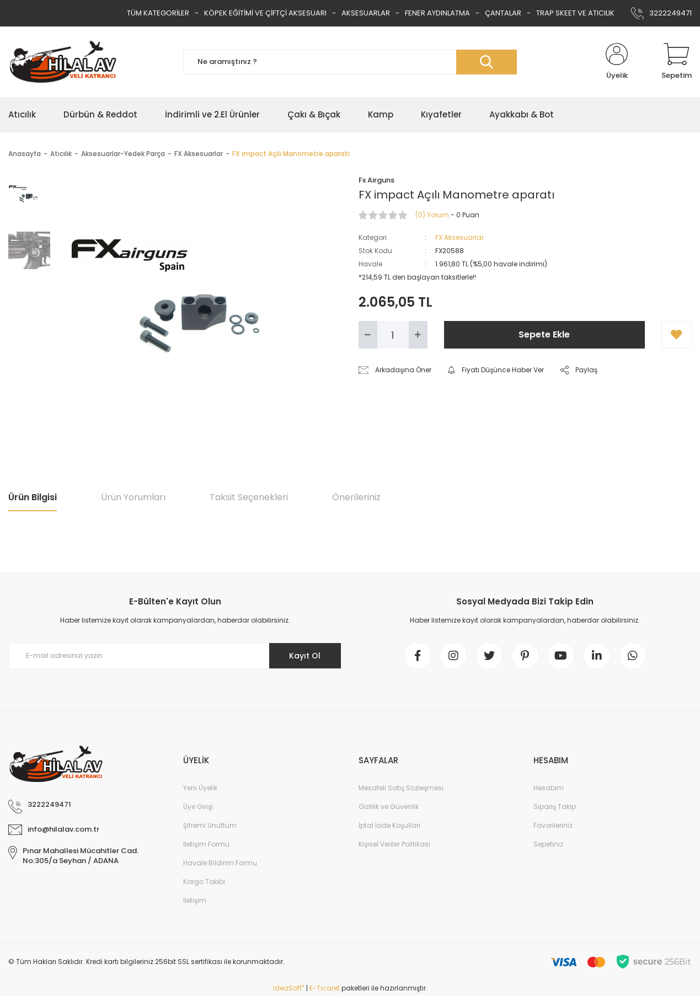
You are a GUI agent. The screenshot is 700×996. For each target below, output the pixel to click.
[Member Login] (616, 62)
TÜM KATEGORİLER (158, 13)
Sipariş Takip (554, 806)
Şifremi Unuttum (210, 825)
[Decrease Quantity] (368, 335)
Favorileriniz (553, 825)
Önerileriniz (356, 497)
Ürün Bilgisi (32, 497)
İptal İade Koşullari (389, 825)
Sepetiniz (548, 844)
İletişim (194, 900)
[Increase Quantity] (418, 335)
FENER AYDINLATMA (437, 13)
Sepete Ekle (544, 334)
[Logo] (62, 62)
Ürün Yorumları (133, 497)
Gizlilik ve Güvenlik (389, 806)
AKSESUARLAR (365, 13)
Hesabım (548, 787)
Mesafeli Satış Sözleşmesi (401, 787)
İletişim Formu (206, 844)
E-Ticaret (324, 988)
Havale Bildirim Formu (220, 863)
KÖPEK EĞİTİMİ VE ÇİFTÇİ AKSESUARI (265, 13)
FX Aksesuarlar (459, 237)
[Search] (350, 62)
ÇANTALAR (503, 13)
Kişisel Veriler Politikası (394, 844)
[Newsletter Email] (175, 656)
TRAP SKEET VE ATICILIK (575, 13)
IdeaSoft (288, 988)
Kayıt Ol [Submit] (304, 655)
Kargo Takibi (204, 881)
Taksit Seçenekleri (249, 497)
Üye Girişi (198, 806)
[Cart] (676, 62)
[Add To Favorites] (676, 335)
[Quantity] (393, 335)
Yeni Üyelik (200, 787)
